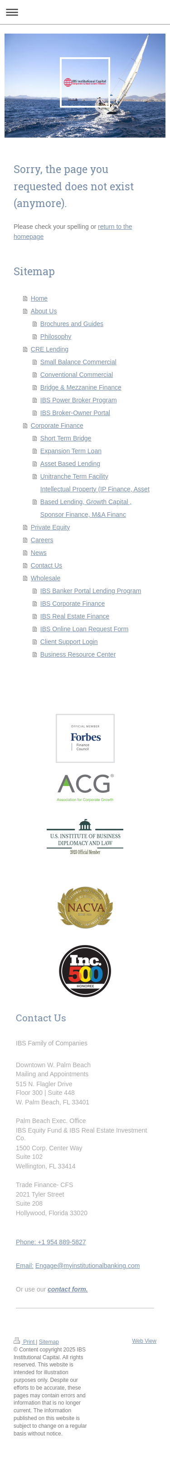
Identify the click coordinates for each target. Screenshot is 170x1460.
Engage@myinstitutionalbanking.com (87, 1265)
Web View (144, 1341)
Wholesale (45, 578)
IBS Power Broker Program (78, 400)
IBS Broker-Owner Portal (75, 412)
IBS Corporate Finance (72, 603)
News (39, 552)
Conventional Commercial (76, 374)
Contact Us (46, 565)
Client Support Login (69, 641)
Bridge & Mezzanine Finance (80, 387)
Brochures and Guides (71, 323)
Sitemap (49, 1342)
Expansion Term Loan (71, 451)
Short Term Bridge (66, 438)
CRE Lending (49, 349)
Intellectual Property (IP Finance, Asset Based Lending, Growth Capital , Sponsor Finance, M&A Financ (95, 501)
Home (39, 298)
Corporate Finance (57, 425)
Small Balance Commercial (78, 362)
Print (25, 1342)
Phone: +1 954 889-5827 (51, 1242)
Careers (42, 540)
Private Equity (50, 527)
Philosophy (56, 336)
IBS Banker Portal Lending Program (90, 590)
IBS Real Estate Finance (75, 616)
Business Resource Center (78, 654)
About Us (44, 311)
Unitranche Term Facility (74, 476)
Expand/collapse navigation (85, 12)
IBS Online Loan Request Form (84, 629)
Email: (25, 1265)
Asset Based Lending (70, 463)
